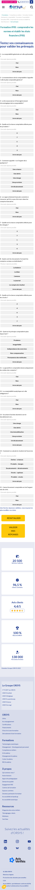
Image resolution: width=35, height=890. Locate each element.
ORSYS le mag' (7, 705)
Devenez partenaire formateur (12, 793)
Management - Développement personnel (15, 747)
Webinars (5, 816)
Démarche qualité (8, 781)
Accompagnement (8, 721)
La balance (17, 267)
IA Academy (6, 753)
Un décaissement (17, 186)
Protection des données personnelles (14, 877)
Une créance (17, 169)
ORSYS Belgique (7, 696)
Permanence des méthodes (17, 357)
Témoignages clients (8, 813)
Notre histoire (6, 775)
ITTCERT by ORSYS (8, 690)
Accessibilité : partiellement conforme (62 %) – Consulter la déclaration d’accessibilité (17, 885)
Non (17, 67)
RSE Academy (6, 762)
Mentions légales (8, 874)
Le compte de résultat (17, 285)
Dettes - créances (17, 459)
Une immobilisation (17, 432)
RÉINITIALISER (14, 518)
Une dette (17, 173)
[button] (4, 887)
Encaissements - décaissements (17, 468)
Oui (17, 63)
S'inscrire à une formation (10, 730)
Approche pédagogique (9, 778)
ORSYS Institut (7, 693)
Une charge (17, 178)
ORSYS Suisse (6, 702)
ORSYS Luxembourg (8, 699)
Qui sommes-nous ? (8, 772)
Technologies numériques (10, 744)
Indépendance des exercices (17, 349)
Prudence (17, 340)
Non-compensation (17, 353)
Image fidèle (17, 344)
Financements (6, 727)
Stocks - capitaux (17, 472)
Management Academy (9, 756)
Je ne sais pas (17, 71)
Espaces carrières (7, 790)
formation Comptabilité (22, 17)
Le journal (17, 280)
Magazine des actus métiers (11, 810)
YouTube (5, 819)
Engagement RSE (7, 784)
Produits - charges (17, 464)
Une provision (17, 182)
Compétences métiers (9, 750)
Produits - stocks (17, 477)
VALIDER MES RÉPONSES (13, 531)
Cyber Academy (7, 759)
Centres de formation (9, 787)
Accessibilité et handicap (10, 796)
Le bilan (17, 272)
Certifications (6, 724)
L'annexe (17, 276)
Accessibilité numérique (10, 799)
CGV (4, 880)
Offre (4, 718)
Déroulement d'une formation (11, 733)
